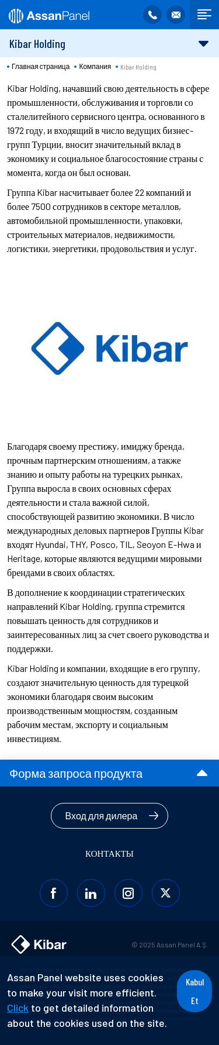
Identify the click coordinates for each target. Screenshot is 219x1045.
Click (18, 1007)
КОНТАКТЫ (109, 853)
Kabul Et (195, 991)
